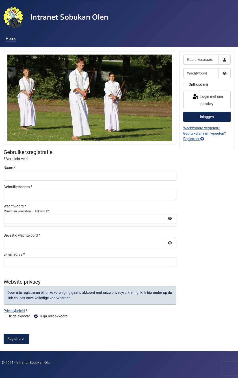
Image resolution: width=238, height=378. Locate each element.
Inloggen (207, 117)
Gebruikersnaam (18, 187)
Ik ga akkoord (19, 316)
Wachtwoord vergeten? (201, 128)
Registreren (16, 338)
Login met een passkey (207, 100)
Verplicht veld (16, 159)
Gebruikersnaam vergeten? (204, 133)
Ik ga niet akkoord (53, 316)
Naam (10, 168)
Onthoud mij (198, 84)
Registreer (193, 139)
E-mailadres (14, 254)
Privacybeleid (14, 311)
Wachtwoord (15, 206)
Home (11, 38)
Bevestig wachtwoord (22, 235)
